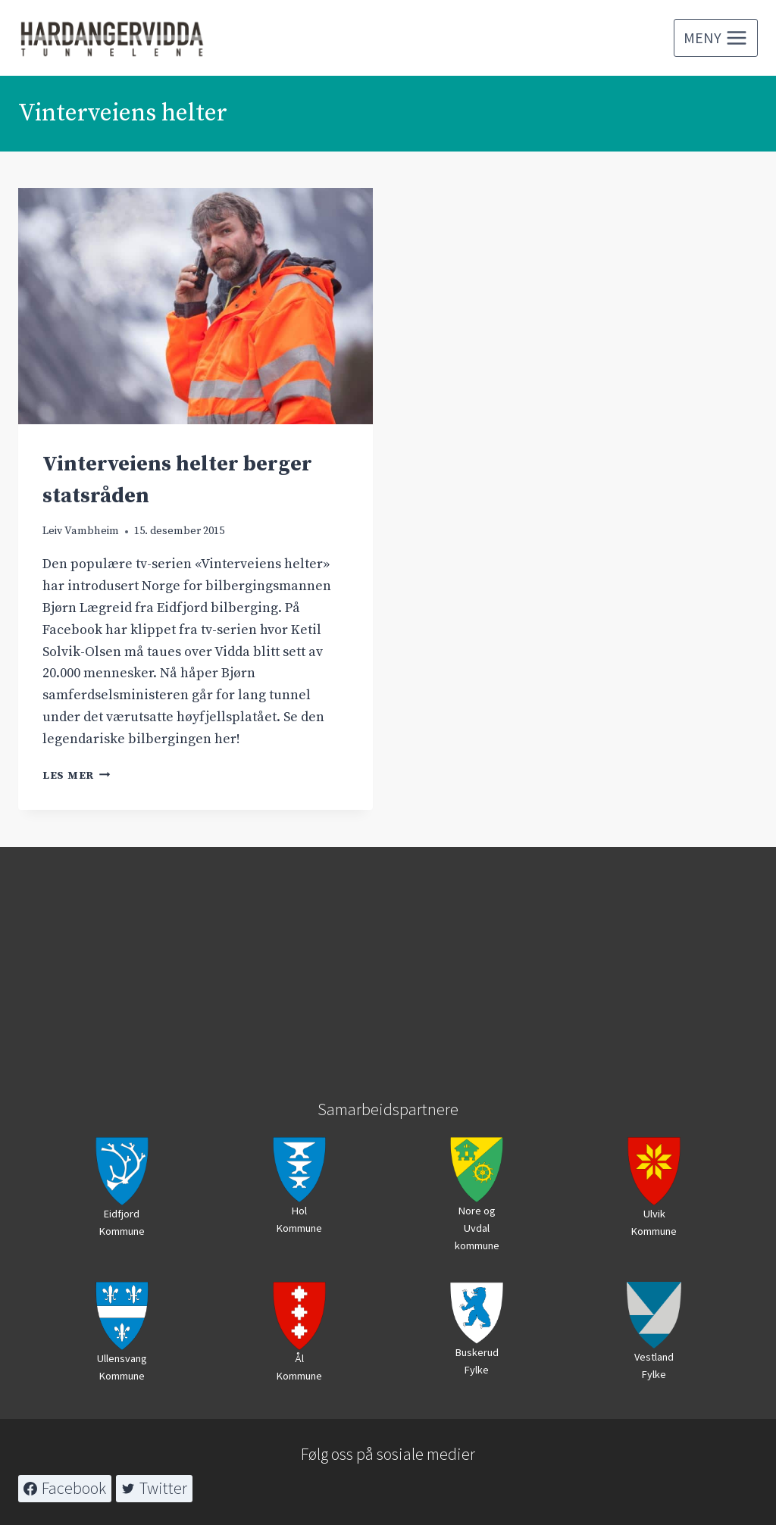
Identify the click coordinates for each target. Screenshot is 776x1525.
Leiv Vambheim (80, 531)
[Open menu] (716, 38)
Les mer (76, 776)
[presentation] (195, 306)
